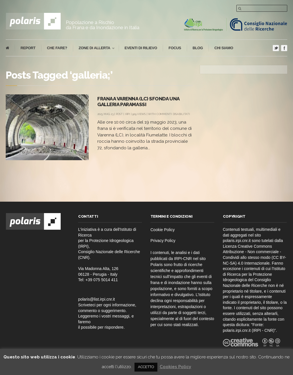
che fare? (57, 48)
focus (175, 48)
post (119, 114)
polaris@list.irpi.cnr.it (96, 299)
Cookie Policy (163, 229)
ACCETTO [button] (146, 367)
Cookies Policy (175, 366)
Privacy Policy (163, 240)
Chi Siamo (223, 48)
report (28, 48)
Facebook (284, 48)
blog (198, 48)
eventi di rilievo (140, 48)
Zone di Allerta (94, 48)
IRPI (127, 114)
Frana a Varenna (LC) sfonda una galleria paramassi (138, 101)
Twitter (276, 48)
